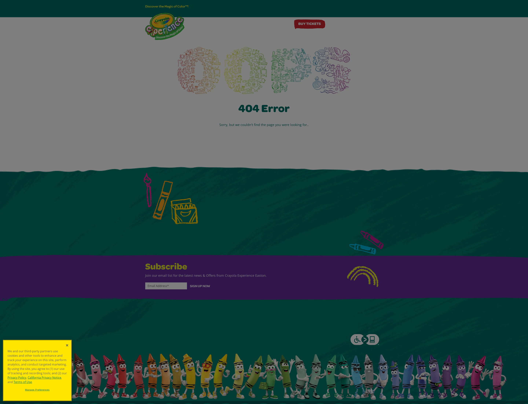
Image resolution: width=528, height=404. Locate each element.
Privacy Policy (17, 378)
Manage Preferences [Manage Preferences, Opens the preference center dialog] (37, 389)
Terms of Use (23, 382)
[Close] (67, 345)
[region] (37, 370)
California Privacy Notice (44, 378)
